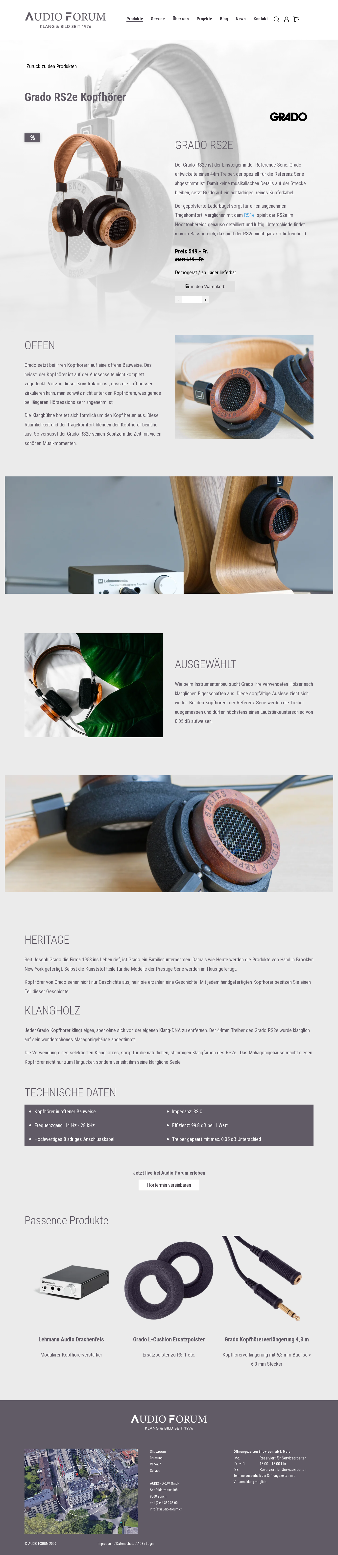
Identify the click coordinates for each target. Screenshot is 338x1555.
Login (150, 1544)
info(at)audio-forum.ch (166, 1509)
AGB (140, 1544)
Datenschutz (125, 1544)
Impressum (106, 1544)
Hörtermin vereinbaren (169, 1185)
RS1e (249, 215)
